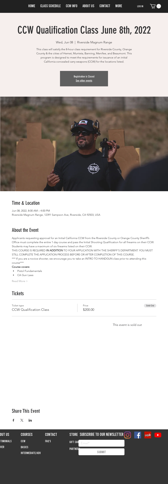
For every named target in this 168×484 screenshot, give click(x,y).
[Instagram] (127, 435)
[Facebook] (137, 435)
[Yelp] (147, 435)
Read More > (20, 281)
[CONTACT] (57, 434)
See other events (84, 80)
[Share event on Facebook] (13, 420)
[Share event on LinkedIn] (30, 420)
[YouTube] (157, 435)
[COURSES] (33, 434)
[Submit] (101, 451)
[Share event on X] (21, 420)
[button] (71, 5)
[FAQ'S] (57, 441)
